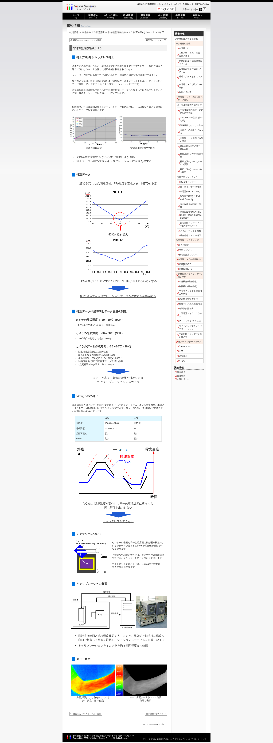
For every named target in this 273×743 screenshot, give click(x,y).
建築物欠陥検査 (186, 308)
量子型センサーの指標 (190, 187)
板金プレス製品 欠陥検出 (190, 304)
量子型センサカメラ (154, 40)
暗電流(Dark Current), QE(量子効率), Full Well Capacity (191, 215)
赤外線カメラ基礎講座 (93, 32)
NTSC (182, 361)
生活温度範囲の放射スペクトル (190, 70)
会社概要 (181, 375)
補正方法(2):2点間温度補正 (191, 155)
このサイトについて (185, 739)
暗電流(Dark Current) (190, 191)
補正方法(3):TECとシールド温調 (87, 40)
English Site (167, 9)
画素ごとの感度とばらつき (191, 131)
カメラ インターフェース (189, 341)
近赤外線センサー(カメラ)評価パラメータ (191, 224)
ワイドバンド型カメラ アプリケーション (190, 327)
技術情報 (74, 32)
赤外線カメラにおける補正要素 (191, 139)
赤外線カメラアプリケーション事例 (190, 275)
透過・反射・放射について (190, 78)
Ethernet (183, 356)
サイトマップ (201, 739)
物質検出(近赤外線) (188, 286)
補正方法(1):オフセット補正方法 (191, 147)
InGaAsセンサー (188, 182)
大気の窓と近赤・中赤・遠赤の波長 (190, 54)
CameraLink (185, 346)
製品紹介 (181, 372)
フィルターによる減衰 (190, 231)
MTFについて (185, 250)
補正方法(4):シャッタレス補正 (191, 171)
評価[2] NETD (185, 269)
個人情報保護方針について (163, 739)
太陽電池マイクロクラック (190, 315)
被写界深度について (188, 254)
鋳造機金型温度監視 (188, 299)
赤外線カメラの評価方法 (189, 259)
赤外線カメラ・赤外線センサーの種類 (190, 98)
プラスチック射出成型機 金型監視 (190, 292)
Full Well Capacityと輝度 (190, 205)
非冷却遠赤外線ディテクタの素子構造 (191, 111)
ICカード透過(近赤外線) (190, 321)
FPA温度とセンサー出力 (191, 125)
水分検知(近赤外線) (188, 281)
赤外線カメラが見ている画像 (190, 86)
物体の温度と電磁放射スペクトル (190, 62)
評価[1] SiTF (185, 264)
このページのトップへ (154, 724)
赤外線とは (184, 48)
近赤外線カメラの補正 (190, 235)
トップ (147, 739)
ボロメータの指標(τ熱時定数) (191, 119)
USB (181, 351)
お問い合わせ (183, 379)
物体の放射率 (185, 92)
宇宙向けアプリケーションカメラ (190, 335)
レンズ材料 (184, 245)
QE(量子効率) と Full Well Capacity (190, 197)
